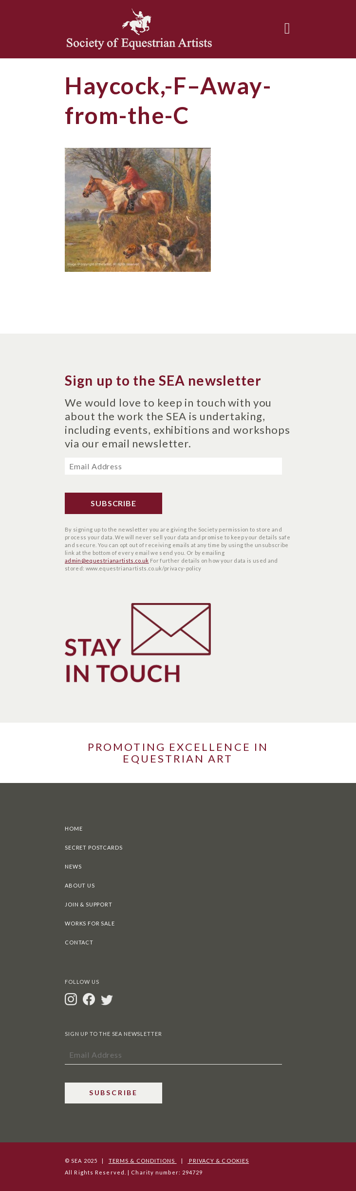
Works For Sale (90, 923)
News (73, 866)
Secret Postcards (93, 847)
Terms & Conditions (143, 1160)
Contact (79, 942)
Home (73, 828)
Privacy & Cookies (218, 1160)
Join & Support (88, 904)
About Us (80, 885)
